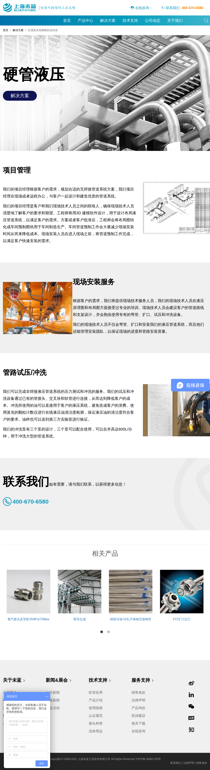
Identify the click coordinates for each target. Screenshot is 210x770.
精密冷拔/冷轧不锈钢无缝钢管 (130, 619)
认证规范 (96, 716)
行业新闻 (53, 700)
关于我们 (115, 20)
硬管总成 (79, 619)
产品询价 (138, 708)
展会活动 (53, 708)
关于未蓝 (14, 680)
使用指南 (96, 708)
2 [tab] (108, 632)
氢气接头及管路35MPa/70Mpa (28, 619)
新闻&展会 (59, 680)
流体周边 (96, 731)
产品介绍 (96, 700)
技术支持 (70, 20)
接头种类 (96, 723)
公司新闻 (53, 692)
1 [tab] (102, 632)
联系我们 (175, 762)
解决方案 (48, 20)
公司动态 (93, 20)
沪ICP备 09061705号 (148, 759)
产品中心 (26, 20)
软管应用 (96, 692)
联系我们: (182, 8)
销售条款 (138, 692)
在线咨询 (139, 8)
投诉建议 (138, 716)
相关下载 (138, 723)
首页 (7, 20)
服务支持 (143, 680)
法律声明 (138, 700)
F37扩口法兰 (182, 619)
